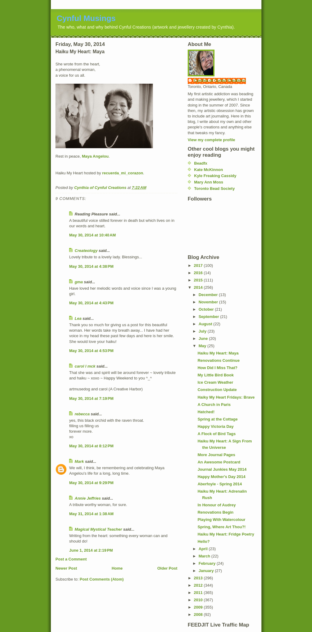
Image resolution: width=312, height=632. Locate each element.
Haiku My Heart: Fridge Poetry (225, 534)
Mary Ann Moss (208, 182)
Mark (79, 461)
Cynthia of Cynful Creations (220, 80)
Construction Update (217, 389)
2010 (199, 600)
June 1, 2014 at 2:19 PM (91, 550)
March (205, 556)
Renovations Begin (215, 512)
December (209, 294)
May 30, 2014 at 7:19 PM (91, 398)
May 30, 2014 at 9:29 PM (91, 482)
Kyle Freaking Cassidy (215, 175)
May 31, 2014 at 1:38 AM (91, 514)
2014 (199, 287)
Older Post (167, 568)
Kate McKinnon (208, 169)
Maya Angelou (95, 156)
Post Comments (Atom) (102, 579)
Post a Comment (71, 559)
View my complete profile (211, 140)
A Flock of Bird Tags (216, 433)
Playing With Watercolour (221, 519)
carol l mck (85, 366)
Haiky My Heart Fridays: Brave (225, 397)
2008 (199, 614)
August (206, 324)
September (209, 316)
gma (79, 282)
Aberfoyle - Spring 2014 (219, 484)
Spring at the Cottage (217, 419)
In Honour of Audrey (216, 505)
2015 (199, 280)
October (207, 309)
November (209, 302)
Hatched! (205, 412)
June (204, 338)
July (203, 331)
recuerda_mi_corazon (122, 173)
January (207, 570)
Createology (86, 250)
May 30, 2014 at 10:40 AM (92, 235)
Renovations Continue (218, 360)
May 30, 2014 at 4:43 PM (91, 303)
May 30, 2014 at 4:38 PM (91, 266)
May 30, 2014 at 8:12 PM (91, 446)
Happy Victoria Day (215, 426)
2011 (199, 592)
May (203, 346)
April (204, 548)
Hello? (203, 541)
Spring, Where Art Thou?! (221, 527)
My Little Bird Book (215, 375)
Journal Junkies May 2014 (221, 469)
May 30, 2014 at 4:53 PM (91, 350)
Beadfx (200, 163)
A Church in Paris (214, 404)
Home (117, 568)
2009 (199, 607)
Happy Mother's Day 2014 (221, 476)
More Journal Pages (216, 454)
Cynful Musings (86, 18)
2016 (199, 273)
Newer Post (66, 568)
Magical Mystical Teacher (98, 529)
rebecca (82, 414)
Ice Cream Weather (215, 382)
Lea (78, 318)
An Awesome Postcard (218, 462)
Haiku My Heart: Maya (217, 353)
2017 (199, 265)
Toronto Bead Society (214, 188)
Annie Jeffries (88, 498)
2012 (199, 585)
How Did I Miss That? (217, 367)
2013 (199, 578)
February (208, 563)
